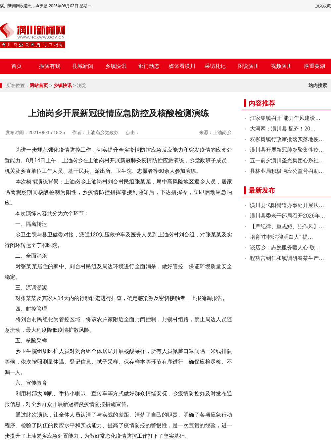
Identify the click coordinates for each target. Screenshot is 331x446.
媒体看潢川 (182, 66)
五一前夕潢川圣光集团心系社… (287, 160)
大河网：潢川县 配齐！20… (282, 128)
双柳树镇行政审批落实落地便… (287, 139)
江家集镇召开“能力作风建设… (285, 118)
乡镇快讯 (115, 66)
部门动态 (149, 66)
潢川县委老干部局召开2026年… (287, 216)
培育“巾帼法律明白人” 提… (281, 237)
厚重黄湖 (314, 66)
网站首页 (38, 85)
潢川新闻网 (32, 35)
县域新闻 (82, 66)
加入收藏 (323, 6)
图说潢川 (248, 66)
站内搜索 (317, 85)
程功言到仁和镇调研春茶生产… (287, 258)
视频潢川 (281, 66)
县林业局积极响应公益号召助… (287, 171)
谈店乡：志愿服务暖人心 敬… (285, 247)
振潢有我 (49, 66)
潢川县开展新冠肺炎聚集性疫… (287, 150)
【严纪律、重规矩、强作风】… (287, 226)
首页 (16, 66)
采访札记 (215, 66)
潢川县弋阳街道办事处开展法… (287, 205)
